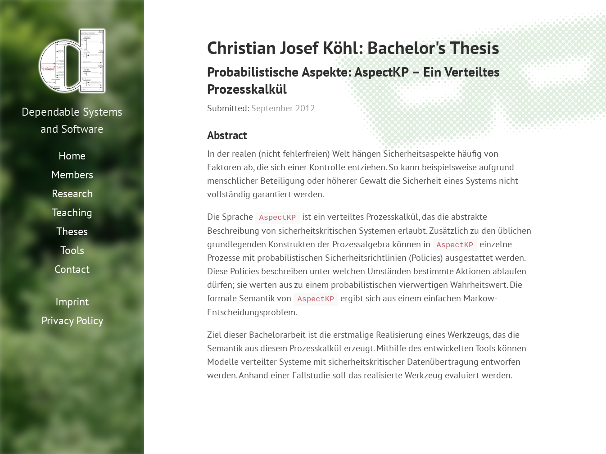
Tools (72, 250)
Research (72, 193)
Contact (72, 269)
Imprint (72, 302)
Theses (72, 231)
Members (72, 175)
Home (72, 156)
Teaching (72, 212)
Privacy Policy (72, 320)
